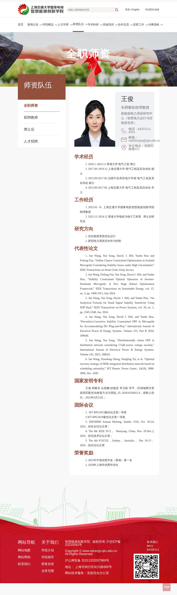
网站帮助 (24, 557)
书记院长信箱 (152, 9)
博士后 (29, 129)
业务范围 (47, 570)
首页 (20, 24)
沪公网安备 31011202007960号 (87, 560)
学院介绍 (47, 550)
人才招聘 (31, 141)
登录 (127, 9)
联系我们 (24, 564)
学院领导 (47, 557)
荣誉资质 (47, 564)
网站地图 (24, 550)
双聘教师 (31, 117)
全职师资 (31, 105)
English (136, 9)
